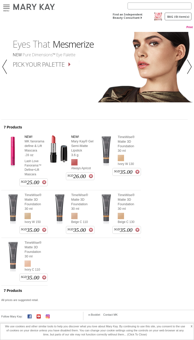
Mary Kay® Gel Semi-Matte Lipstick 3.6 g (82, 148)
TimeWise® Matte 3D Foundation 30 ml (126, 144)
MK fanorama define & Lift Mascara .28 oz (34, 148)
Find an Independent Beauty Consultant (127, 16)
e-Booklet (94, 314)
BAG (178, 16)
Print (189, 27)
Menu (6, 7)
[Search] (159, 6)
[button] (6, 67)
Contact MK (110, 314)
